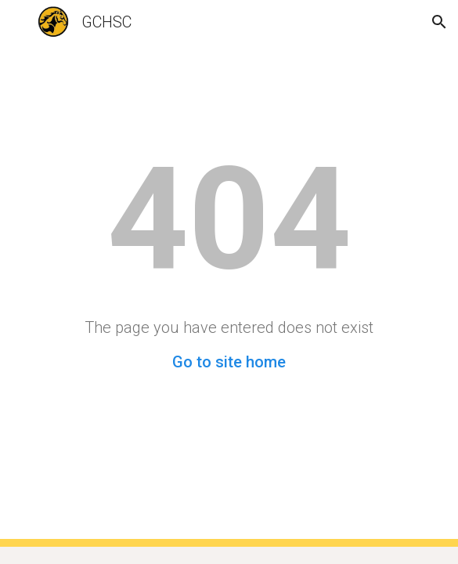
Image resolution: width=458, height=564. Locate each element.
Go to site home (229, 361)
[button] (19, 21)
